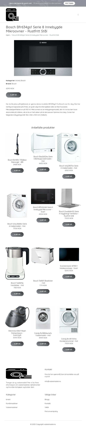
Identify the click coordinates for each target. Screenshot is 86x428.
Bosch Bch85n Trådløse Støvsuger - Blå (17, 161)
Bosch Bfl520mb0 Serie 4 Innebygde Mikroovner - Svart (43, 209)
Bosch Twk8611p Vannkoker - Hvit (17, 284)
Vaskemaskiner (12, 407)
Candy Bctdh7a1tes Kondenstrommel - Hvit (69, 340)
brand (18, 81)
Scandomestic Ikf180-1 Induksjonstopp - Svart (69, 267)
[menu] (78, 14)
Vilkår (47, 407)
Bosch (23, 81)
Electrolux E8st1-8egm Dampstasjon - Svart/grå (17, 333)
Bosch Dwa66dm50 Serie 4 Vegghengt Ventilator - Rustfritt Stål (69, 213)
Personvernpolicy (51, 411)
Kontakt (48, 403)
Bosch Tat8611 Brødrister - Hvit (43, 282)
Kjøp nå (13, 95)
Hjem (8, 35)
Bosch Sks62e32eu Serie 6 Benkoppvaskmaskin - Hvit (43, 158)
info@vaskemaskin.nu (53, 381)
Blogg (47, 399)
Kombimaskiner (12, 403)
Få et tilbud (69, 3)
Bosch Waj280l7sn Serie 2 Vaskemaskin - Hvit (68, 167)
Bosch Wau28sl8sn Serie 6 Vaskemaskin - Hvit (17, 225)
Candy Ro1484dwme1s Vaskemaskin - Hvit (43, 334)
